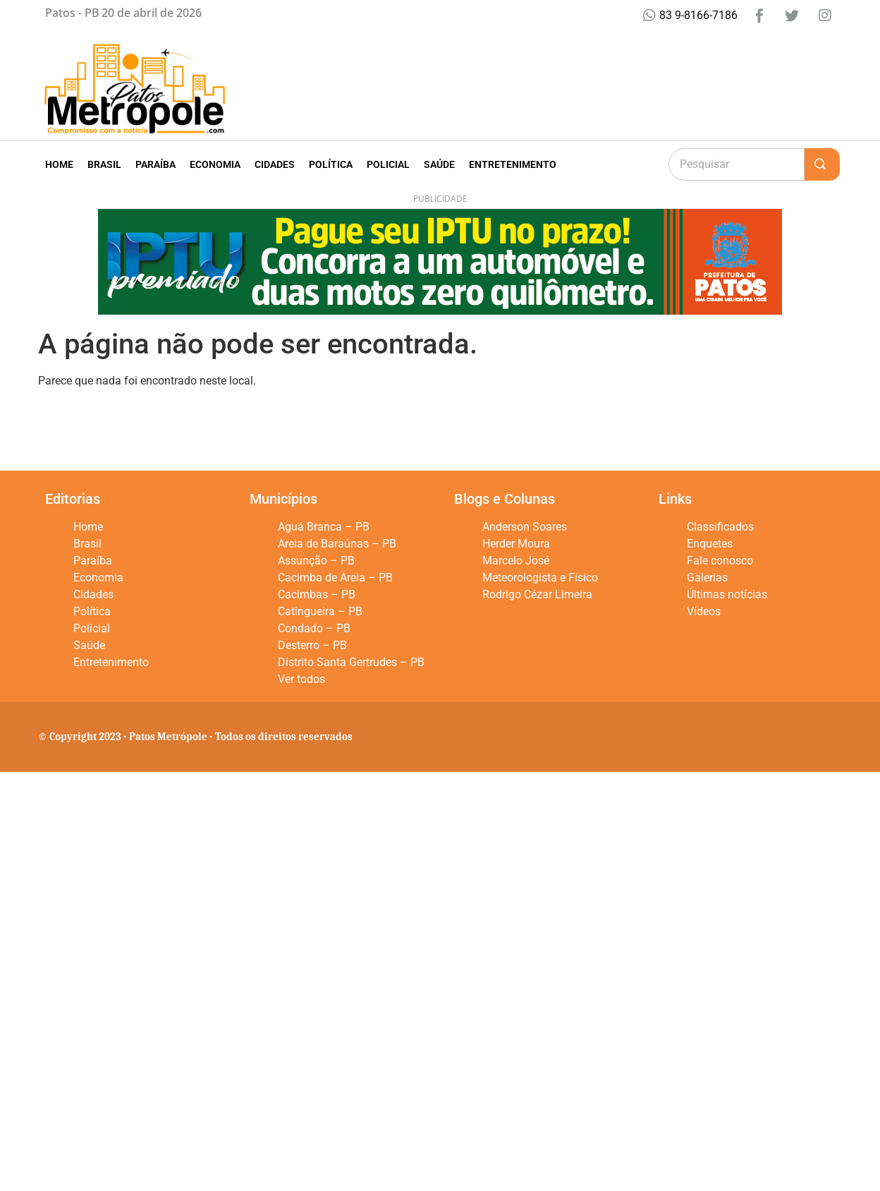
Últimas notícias (727, 594)
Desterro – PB (312, 645)
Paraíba (155, 164)
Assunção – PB (316, 560)
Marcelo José (515, 560)
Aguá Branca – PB (323, 526)
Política (331, 164)
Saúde (439, 164)
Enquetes (710, 543)
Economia (215, 164)
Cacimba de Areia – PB (335, 577)
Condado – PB (314, 628)
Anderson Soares (524, 526)
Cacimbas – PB (316, 594)
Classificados (720, 526)
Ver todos (301, 679)
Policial (388, 164)
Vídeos (704, 611)
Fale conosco (720, 560)
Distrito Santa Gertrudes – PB (351, 662)
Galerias (707, 577)
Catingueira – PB (320, 611)
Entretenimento (512, 164)
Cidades (275, 164)
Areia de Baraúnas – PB (337, 543)
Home (59, 164)
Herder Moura (516, 543)
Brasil (104, 164)
